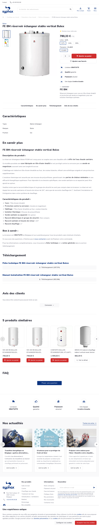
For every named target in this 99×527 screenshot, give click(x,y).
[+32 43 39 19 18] (15, 2)
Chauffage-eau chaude (13, 17)
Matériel (24, 499)
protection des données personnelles (67, 494)
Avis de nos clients (71, 106)
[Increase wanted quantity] (69, 56)
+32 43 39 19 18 (11, 500)
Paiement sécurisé (49, 488)
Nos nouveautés (49, 500)
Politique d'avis (48, 494)
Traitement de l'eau (28, 494)
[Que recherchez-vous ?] (45, 9)
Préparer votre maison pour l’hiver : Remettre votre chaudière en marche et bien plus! (81, 452)
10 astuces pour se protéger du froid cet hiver (48, 452)
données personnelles (41, 518)
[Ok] (94, 487)
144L (70, 43)
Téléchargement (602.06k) (49, 279)
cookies (79, 514)
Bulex (4, 24)
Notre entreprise (49, 486)
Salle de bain (26, 486)
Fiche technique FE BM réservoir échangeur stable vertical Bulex (36, 263)
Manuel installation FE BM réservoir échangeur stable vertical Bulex (38, 275)
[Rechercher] (70, 9)
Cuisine (24, 488)
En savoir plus (41, 106)
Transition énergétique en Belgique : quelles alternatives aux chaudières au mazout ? (16, 452)
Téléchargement (55, 106)
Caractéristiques (27, 106)
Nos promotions (49, 497)
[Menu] (95, 9)
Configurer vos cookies (64, 523)
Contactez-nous (49, 503)
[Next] (96, 339)
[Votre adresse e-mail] (77, 487)
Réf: (61, 87)
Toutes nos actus (88, 423)
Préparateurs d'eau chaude (28, 17)
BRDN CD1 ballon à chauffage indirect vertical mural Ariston (85, 351)
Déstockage (25, 502)
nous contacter (40, 239)
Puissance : (66, 47)
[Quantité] (65, 56)
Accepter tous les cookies (86, 523)
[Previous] (2, 339)
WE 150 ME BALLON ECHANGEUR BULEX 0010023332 (34, 351)
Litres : (64, 40)
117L (63, 43)
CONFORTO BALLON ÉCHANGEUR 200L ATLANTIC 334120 (61, 351)
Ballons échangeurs (44, 17)
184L (77, 43)
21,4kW (63, 50)
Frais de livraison (49, 491)
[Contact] (4, 2)
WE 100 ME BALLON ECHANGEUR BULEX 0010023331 (10, 351)
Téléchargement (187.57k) (49, 267)
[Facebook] (4, 505)
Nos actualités (13, 423)
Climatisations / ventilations (30, 497)
